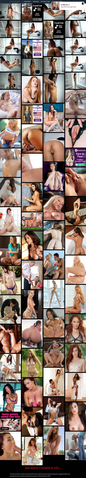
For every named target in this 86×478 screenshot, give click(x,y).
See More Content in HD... (43, 468)
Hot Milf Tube (45, 1)
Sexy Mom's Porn (57, 1)
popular (36, 1)
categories (27, 1)
